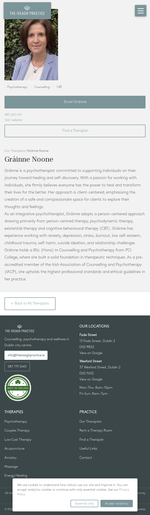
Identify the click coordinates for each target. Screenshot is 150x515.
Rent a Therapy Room (95, 430)
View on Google (90, 353)
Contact (85, 457)
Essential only (84, 503)
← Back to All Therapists (30, 303)
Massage (11, 466)
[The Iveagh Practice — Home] (27, 10)
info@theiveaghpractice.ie (26, 355)
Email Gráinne (75, 102)
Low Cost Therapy (17, 439)
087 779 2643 (17, 366)
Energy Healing (15, 475)
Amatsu (10, 457)
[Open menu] (140, 11)
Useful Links (88, 448)
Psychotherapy (15, 421)
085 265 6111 (13, 114)
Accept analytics (116, 503)
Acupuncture (14, 448)
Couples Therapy (16, 430)
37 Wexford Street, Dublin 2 (100, 367)
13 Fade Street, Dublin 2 (97, 341)
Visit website (13, 120)
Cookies (141, 509)
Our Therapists (14, 150)
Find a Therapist (75, 130)
